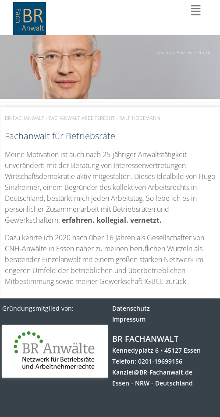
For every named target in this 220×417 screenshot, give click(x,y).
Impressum (128, 319)
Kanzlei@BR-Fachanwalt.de (152, 372)
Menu (197, 11)
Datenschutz (131, 308)
